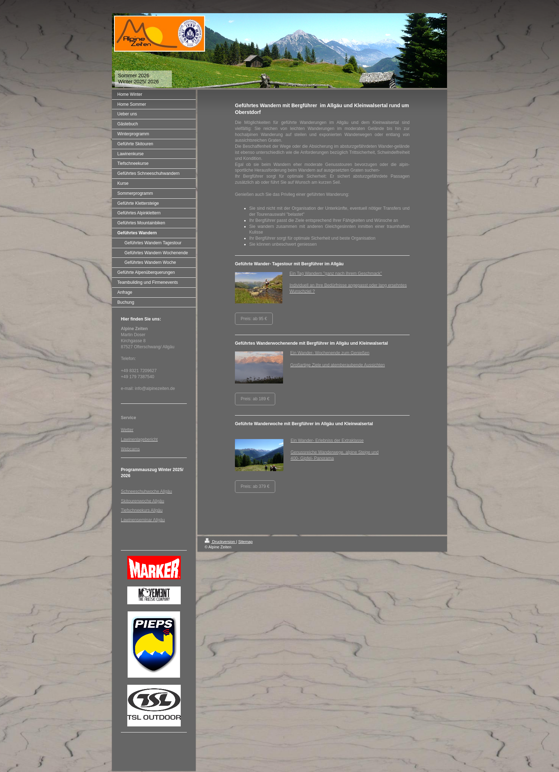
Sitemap (245, 541)
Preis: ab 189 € (255, 398)
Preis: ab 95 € (254, 318)
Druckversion (220, 541)
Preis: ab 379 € (255, 486)
